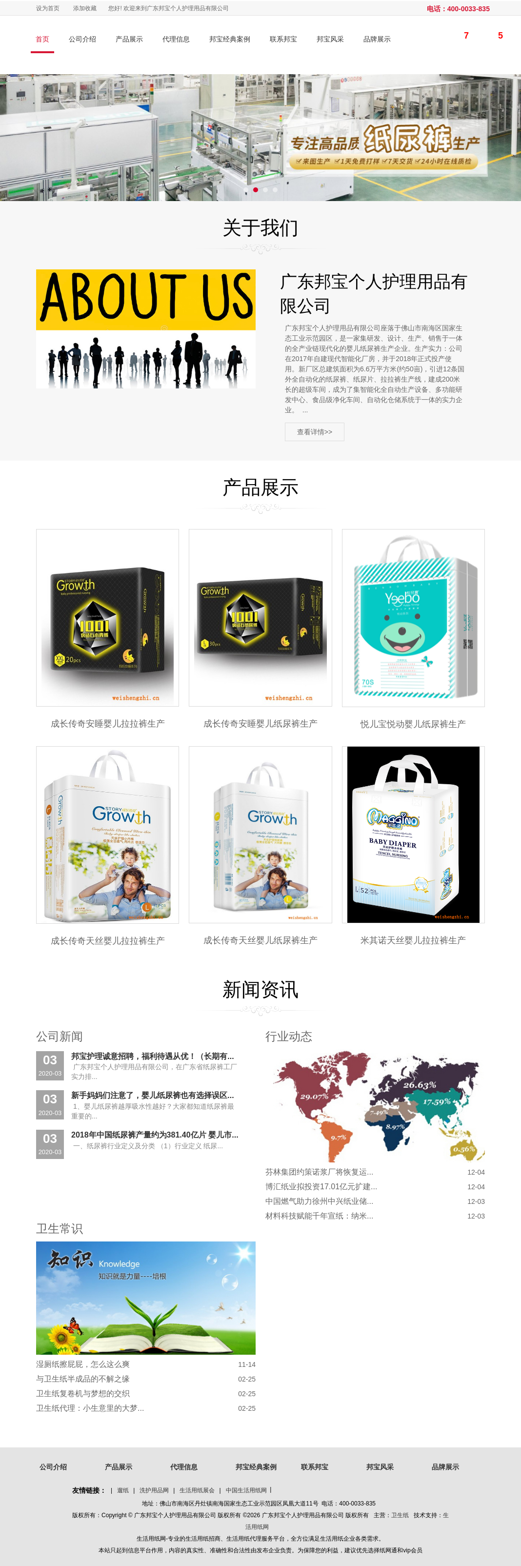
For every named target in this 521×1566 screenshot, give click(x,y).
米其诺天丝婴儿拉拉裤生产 (413, 940)
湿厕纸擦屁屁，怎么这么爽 (83, 1364)
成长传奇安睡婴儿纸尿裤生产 (260, 724)
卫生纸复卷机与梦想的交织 (83, 1393)
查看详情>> (314, 432)
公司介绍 (82, 39)
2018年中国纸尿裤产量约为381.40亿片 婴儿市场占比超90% (175, 1135)
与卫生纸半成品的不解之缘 (83, 1379)
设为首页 (48, 8)
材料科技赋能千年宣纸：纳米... (319, 1216)
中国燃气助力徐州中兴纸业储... (319, 1201)
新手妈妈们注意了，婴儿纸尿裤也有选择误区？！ (157, 1096)
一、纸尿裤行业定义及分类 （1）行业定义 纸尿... (147, 1146)
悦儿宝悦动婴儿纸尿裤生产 (413, 724)
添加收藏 (85, 8)
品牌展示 (377, 39)
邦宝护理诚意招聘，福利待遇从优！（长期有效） (157, 1056)
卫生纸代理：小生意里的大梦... (90, 1408)
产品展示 (129, 39)
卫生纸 (400, 1515)
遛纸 (123, 1490)
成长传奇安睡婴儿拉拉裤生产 (108, 724)
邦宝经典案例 (229, 39)
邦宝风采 (330, 39)
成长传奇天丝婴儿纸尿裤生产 (260, 940)
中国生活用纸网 (246, 1490)
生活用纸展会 (197, 1490)
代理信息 (176, 39)
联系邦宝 (283, 39)
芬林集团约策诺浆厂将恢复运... (319, 1172)
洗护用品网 (154, 1490)
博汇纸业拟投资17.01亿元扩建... (321, 1186)
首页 (42, 39)
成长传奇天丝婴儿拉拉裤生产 (108, 941)
